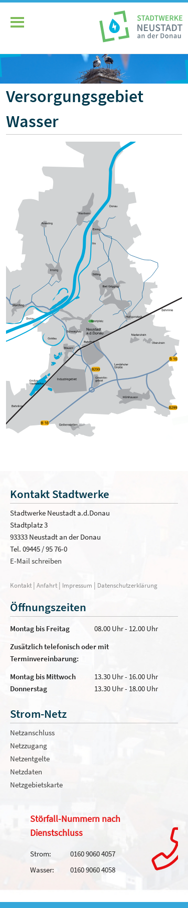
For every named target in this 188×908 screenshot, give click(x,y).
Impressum (77, 585)
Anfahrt (48, 585)
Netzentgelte (30, 758)
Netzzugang (28, 745)
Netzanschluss (32, 732)
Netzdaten (26, 771)
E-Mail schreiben (36, 561)
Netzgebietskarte (36, 784)
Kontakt (21, 585)
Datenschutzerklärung (127, 585)
